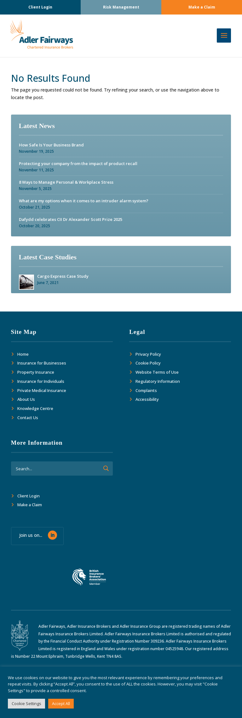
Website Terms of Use (157, 372)
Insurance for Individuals (40, 381)
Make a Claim (201, 7)
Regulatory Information (157, 381)
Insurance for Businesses (41, 363)
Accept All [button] (61, 703)
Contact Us (27, 417)
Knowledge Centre (35, 408)
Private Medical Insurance (41, 390)
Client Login (40, 7)
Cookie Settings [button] (26, 703)
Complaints (146, 390)
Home (23, 354)
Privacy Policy (148, 354)
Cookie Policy (148, 363)
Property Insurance (35, 372)
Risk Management (121, 7)
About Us (26, 399)
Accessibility (147, 399)
